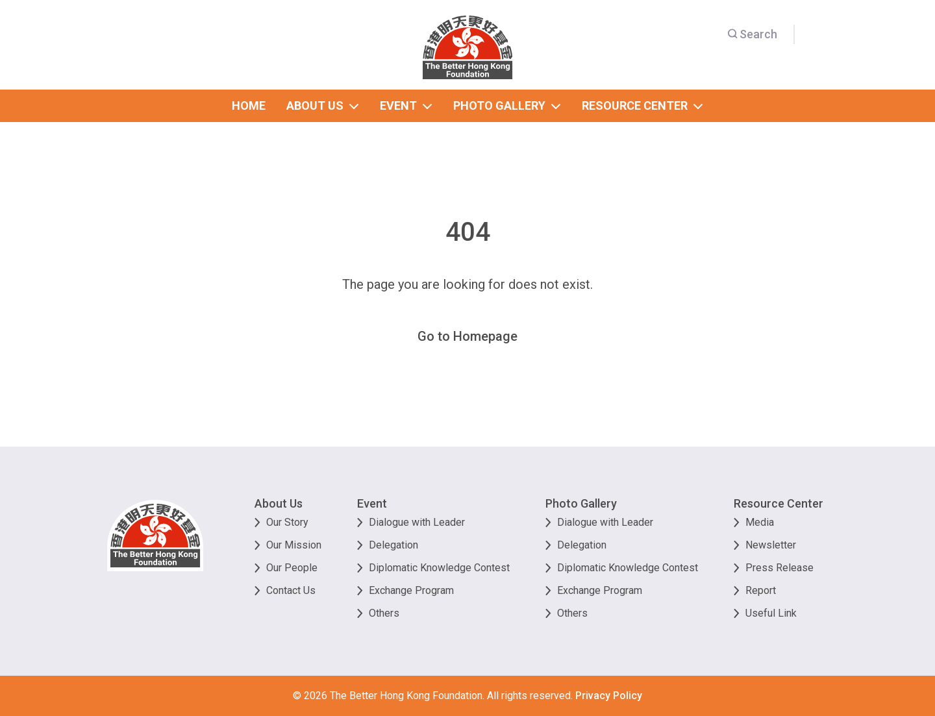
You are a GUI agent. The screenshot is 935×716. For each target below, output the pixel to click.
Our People (292, 568)
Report (760, 590)
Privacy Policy (608, 695)
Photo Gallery (581, 503)
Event (372, 503)
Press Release (779, 568)
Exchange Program (411, 590)
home (249, 105)
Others (384, 613)
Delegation (393, 545)
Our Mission (293, 545)
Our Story (287, 522)
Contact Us (291, 590)
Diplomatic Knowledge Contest (439, 568)
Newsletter (770, 545)
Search (752, 34)
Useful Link (771, 613)
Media (759, 522)
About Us (279, 503)
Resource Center (778, 503)
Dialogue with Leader (417, 522)
